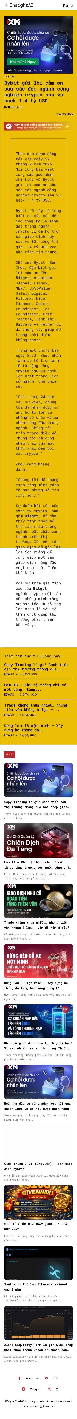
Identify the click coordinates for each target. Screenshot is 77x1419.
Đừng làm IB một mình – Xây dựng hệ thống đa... (33, 728)
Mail (55, 1378)
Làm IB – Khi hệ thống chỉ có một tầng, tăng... (35, 687)
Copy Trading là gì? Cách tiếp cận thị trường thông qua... (36, 667)
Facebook (32, 1378)
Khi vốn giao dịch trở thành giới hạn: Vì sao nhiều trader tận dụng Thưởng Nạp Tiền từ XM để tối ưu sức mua (38, 1048)
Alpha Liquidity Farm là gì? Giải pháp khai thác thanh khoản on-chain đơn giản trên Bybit (38, 1350)
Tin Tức (9, 76)
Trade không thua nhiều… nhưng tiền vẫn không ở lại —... (35, 707)
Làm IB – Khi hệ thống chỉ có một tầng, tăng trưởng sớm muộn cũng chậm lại (37, 867)
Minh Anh (15, 107)
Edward (9, 674)
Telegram (35, 1389)
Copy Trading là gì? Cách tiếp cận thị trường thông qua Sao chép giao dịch (35, 807)
